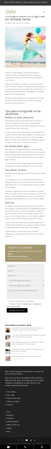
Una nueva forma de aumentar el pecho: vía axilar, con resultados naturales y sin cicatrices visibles (28, 329)
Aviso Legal (10, 395)
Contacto (10, 405)
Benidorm (10, 415)
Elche (8, 412)
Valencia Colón (13, 425)
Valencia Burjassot (13, 421)
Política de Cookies (13, 401)
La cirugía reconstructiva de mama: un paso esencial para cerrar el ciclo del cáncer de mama (29, 336)
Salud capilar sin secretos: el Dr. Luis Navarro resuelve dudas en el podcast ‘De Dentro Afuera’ (28, 343)
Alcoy (8, 431)
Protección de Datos (14, 398)
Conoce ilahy (11, 392)
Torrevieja (10, 418)
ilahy (9, 23)
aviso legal (27, 304)
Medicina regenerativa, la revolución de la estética (26, 356)
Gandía (9, 428)
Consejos (26, 23)
